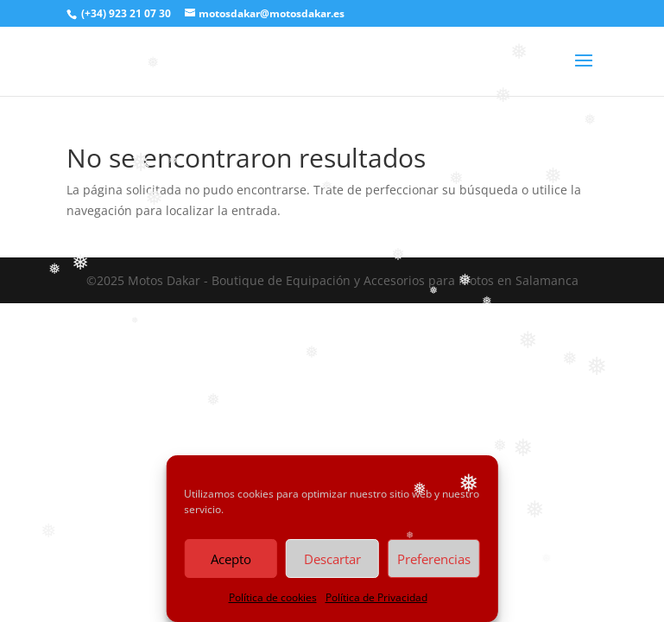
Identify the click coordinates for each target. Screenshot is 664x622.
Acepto (231, 559)
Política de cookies (273, 597)
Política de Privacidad (376, 597)
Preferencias (434, 559)
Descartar (332, 559)
